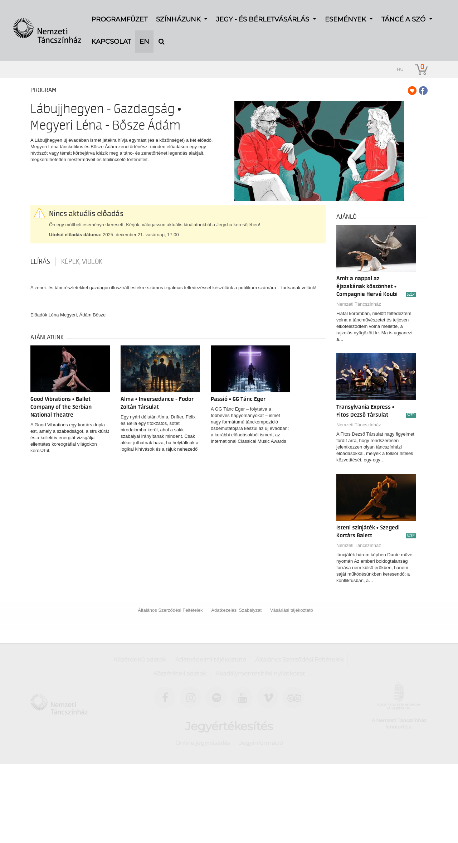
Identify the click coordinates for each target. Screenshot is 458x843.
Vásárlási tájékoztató (291, 610)
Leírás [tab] (40, 262)
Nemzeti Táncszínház (358, 304)
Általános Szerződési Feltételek (170, 610)
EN (144, 32)
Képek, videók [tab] (81, 262)
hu (400, 69)
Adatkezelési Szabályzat (236, 610)
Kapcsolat (111, 32)
